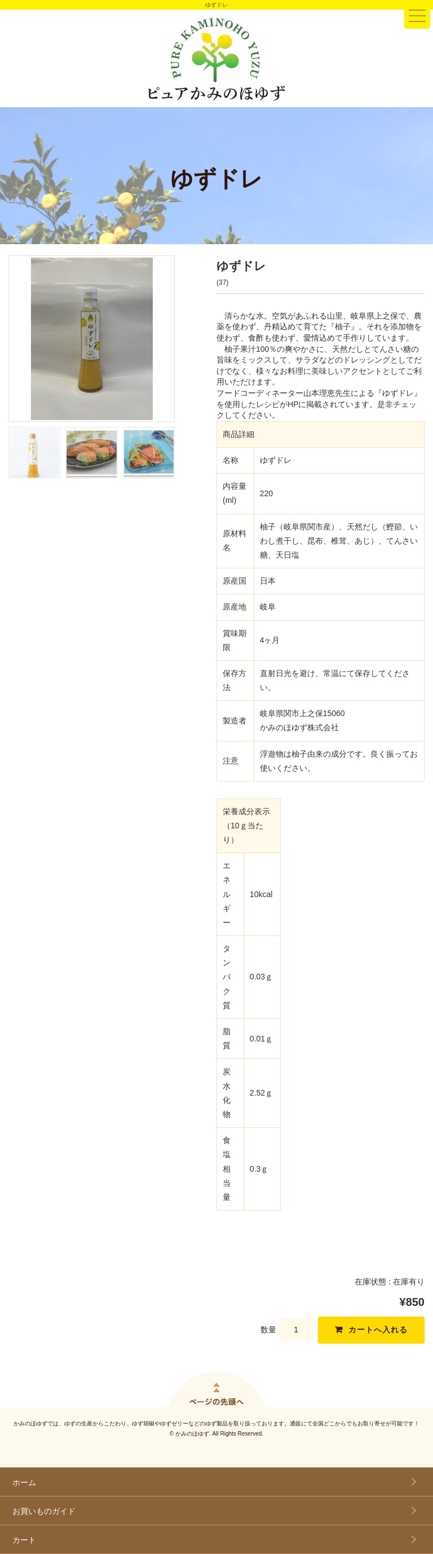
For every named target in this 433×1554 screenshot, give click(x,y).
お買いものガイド (44, 1511)
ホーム (24, 1482)
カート (24, 1539)
